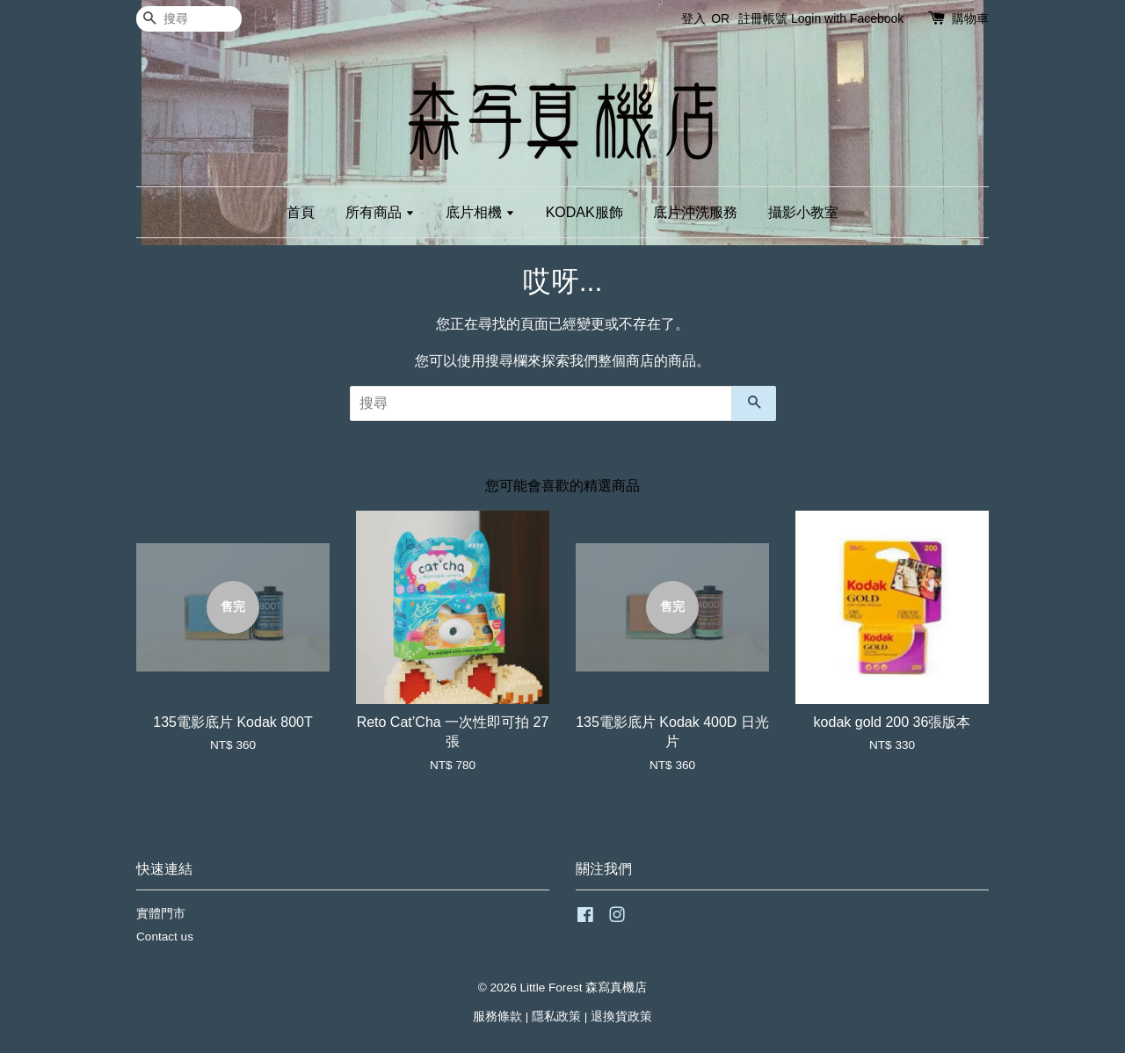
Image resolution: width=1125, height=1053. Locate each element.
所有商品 (380, 212)
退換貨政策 (621, 1016)
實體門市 (160, 913)
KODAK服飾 (584, 212)
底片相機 (480, 212)
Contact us (164, 936)
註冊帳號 (763, 18)
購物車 (970, 18)
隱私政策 (556, 1016)
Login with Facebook (847, 18)
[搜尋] (189, 19)
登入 (693, 18)
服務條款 (497, 1016)
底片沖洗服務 (695, 212)
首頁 (301, 212)
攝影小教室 (803, 212)
